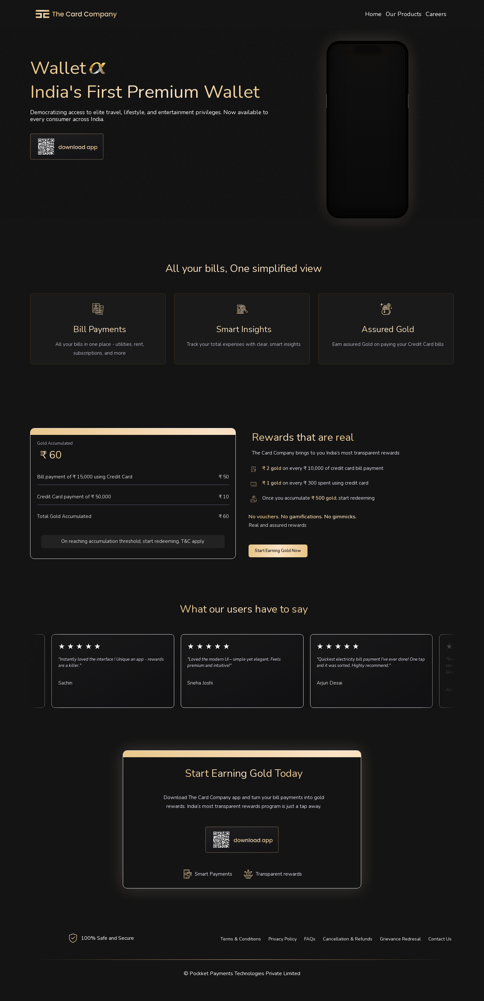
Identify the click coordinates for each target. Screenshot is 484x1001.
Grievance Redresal (400, 939)
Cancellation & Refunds (347, 939)
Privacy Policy (283, 939)
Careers (436, 14)
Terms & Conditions (240, 939)
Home (373, 14)
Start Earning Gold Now (278, 551)
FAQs (309, 939)
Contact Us (440, 939)
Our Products (403, 14)
